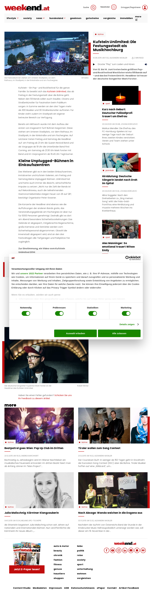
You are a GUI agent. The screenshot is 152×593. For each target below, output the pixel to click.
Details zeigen (126, 324)
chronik (58, 555)
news (40, 18)
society (27, 18)
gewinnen (75, 18)
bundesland (57, 18)
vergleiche (109, 18)
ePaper (101, 587)
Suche (89, 7)
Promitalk (110, 170)
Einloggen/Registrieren (134, 7)
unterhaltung (85, 569)
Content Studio (22, 587)
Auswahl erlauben (75, 333)
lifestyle (13, 18)
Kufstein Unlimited (56, 91)
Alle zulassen (119, 333)
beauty (58, 550)
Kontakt (112, 587)
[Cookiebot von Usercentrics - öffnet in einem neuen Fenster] (128, 258)
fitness (58, 564)
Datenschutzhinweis (83, 587)
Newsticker (108, 7)
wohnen (81, 573)
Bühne (100, 34)
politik (80, 550)
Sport (108, 103)
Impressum (55, 587)
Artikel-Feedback (129, 587)
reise (80, 555)
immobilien (126, 18)
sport (80, 564)
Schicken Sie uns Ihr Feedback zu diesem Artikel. (45, 397)
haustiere (59, 573)
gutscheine (92, 18)
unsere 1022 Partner (31, 273)
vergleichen (84, 578)
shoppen (59, 578)
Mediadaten (40, 587)
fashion (58, 559)
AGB (66, 587)
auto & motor (61, 546)
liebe (80, 546)
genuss (58, 569)
